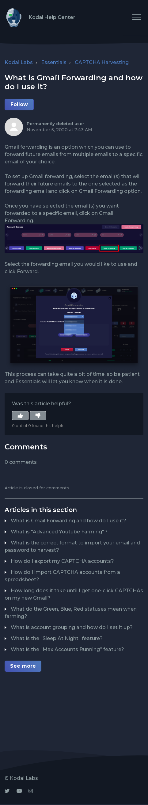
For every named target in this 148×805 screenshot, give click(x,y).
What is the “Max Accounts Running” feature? (67, 649)
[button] (136, 17)
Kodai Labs (19, 62)
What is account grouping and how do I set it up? (72, 627)
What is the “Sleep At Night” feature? (57, 638)
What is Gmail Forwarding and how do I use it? (68, 521)
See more (23, 666)
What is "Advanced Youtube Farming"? (59, 532)
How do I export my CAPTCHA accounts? (62, 561)
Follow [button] (19, 104)
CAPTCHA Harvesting (102, 62)
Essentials (53, 62)
